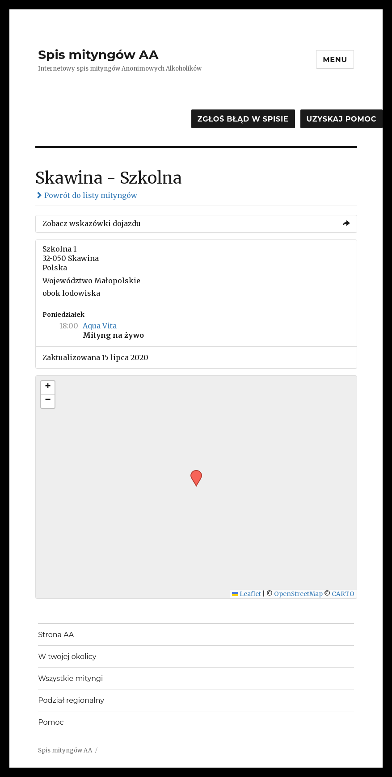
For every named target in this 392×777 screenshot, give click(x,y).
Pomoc (50, 722)
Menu (335, 59)
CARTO (343, 594)
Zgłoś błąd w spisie (243, 119)
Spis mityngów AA (98, 54)
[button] (193, 472)
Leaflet (246, 594)
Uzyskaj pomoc (341, 119)
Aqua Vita (100, 325)
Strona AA (56, 634)
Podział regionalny (71, 700)
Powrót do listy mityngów (86, 195)
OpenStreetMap (298, 594)
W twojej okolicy (67, 656)
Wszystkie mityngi (70, 678)
